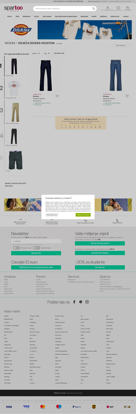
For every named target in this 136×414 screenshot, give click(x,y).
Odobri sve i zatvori (83, 215)
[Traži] (93, 8)
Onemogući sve (52, 215)
